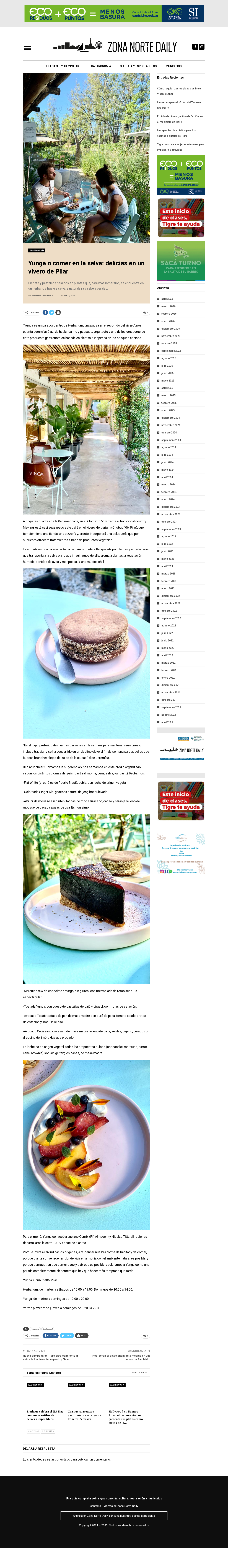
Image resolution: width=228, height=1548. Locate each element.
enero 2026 (168, 321)
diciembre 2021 (170, 685)
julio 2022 (167, 633)
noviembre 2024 (170, 425)
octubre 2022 (169, 610)
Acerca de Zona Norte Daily (121, 1506)
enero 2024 (168, 499)
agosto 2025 (168, 358)
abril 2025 (167, 388)
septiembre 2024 (171, 440)
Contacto (95, 1506)
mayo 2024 (167, 469)
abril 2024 (167, 477)
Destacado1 (48, 1329)
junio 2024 (167, 462)
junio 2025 (167, 373)
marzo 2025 (168, 395)
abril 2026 (167, 298)
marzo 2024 (168, 484)
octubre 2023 (169, 521)
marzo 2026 (168, 306)
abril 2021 (167, 722)
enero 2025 (168, 410)
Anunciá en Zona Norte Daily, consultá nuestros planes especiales (114, 1515)
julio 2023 (167, 544)
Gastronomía (101, 66)
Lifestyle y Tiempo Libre (63, 66)
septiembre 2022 (171, 618)
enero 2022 (168, 677)
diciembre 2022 (170, 595)
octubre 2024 (169, 432)
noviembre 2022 (170, 603)
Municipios (175, 66)
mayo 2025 (167, 380)
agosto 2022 (168, 625)
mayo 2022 (167, 647)
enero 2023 (168, 588)
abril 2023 (167, 566)
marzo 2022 (168, 662)
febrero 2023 (169, 581)
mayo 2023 (167, 558)
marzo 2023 (168, 573)
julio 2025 (167, 365)
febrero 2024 (169, 492)
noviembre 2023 (170, 514)
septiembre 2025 (171, 350)
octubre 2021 (169, 699)
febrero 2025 (169, 403)
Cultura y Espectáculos (138, 66)
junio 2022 (167, 640)
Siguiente (48, 1431)
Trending (35, 1329)
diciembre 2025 (170, 328)
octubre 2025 (169, 343)
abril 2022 (167, 655)
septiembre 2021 (171, 707)
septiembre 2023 (171, 529)
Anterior (33, 1431)
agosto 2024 (168, 447)
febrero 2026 (169, 313)
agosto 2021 (168, 714)
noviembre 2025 (170, 336)
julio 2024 (167, 454)
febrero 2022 (169, 670)
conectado (62, 1459)
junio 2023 (167, 551)
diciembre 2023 (170, 506)
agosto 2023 (168, 536)
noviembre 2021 (170, 692)
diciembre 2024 (170, 417)
